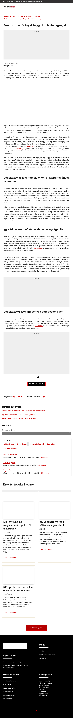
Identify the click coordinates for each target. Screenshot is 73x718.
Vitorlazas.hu (7, 699)
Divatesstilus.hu (8, 692)
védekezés (39, 326)
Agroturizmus (43, 694)
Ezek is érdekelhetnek (18, 484)
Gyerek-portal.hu (9, 695)
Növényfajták (22, 444)
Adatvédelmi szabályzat (47, 655)
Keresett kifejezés (8, 430)
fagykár (7, 470)
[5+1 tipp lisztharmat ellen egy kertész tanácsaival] (18, 591)
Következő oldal (36, 384)
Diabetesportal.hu (9, 688)
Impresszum (43, 658)
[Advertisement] (36, 45)
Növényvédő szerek (36, 444)
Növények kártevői (33, 16)
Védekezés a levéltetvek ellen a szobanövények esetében (23, 411)
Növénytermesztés (45, 683)
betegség (31, 146)
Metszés (42, 689)
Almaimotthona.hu (9, 681)
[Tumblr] (22, 397)
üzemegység (9, 462)
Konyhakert (43, 696)
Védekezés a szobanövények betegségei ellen (19, 418)
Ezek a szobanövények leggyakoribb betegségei (24, 19)
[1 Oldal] (38, 377)
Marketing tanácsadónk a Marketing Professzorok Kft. (15, 667)
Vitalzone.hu (7, 684)
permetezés (38, 248)
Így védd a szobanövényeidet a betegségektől (19, 414)
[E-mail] (16, 397)
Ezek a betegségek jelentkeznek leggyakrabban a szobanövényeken (22, 1)
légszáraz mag (10, 454)
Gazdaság (42, 691)
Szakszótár (51, 444)
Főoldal (6, 16)
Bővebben (44, 457)
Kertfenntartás (17, 16)
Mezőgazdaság (44, 681)
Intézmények (9, 444)
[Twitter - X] (19, 397)
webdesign (18, 662)
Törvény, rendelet (10, 448)
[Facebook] (14, 397)
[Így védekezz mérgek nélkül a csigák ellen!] (54, 531)
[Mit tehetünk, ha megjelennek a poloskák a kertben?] (18, 531)
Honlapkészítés (8, 662)
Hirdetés (36, 31)
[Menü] (69, 7)
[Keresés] (69, 433)
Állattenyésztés (44, 687)
